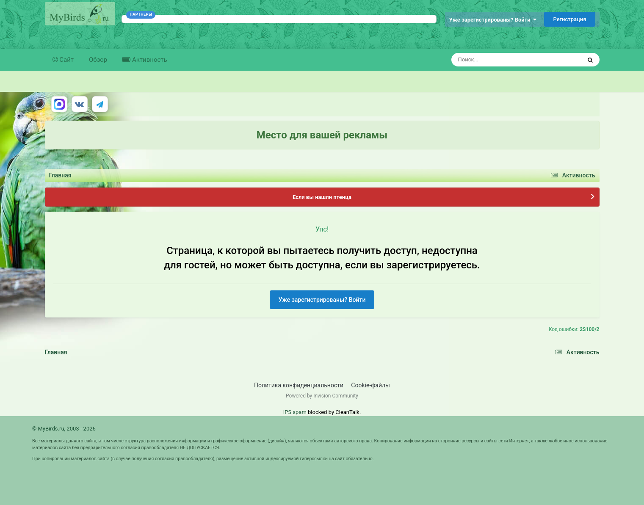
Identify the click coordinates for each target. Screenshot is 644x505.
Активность (148, 59)
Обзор (98, 59)
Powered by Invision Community (322, 396)
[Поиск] (500, 59)
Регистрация (569, 19)
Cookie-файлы (370, 385)
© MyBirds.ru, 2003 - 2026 (64, 428)
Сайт (66, 59)
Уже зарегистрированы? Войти (493, 20)
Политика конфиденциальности (298, 385)
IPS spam (295, 412)
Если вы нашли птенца (322, 197)
